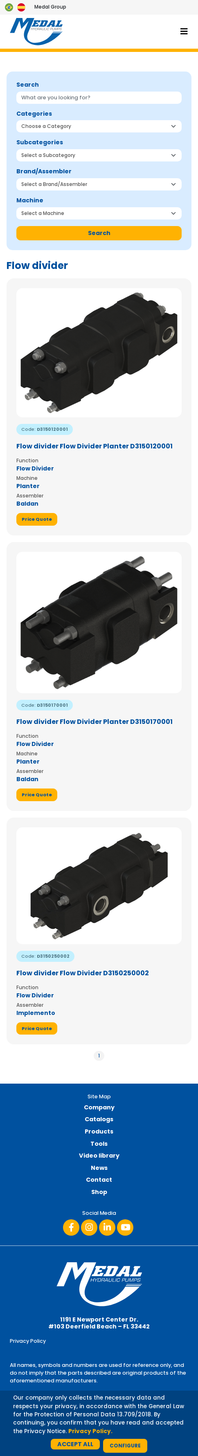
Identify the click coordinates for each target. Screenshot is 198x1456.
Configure (125, 1445)
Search (99, 233)
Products (99, 1131)
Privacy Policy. (90, 1431)
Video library (99, 1155)
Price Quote (37, 519)
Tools (99, 1144)
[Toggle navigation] (184, 31)
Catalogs (99, 1119)
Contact (99, 1180)
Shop (99, 1192)
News (99, 1168)
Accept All (75, 1444)
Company (99, 1107)
